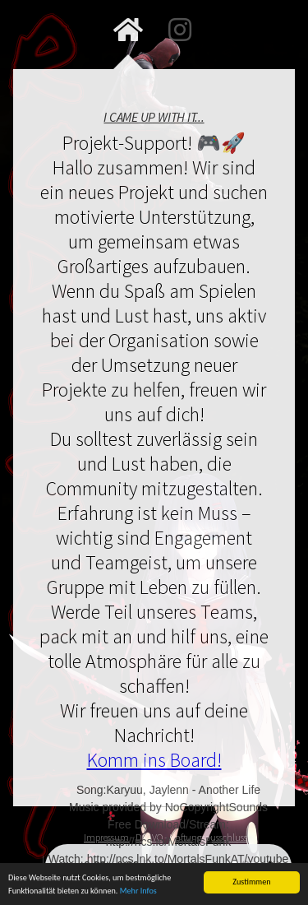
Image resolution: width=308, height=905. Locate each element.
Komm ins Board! (154, 760)
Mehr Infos (138, 892)
